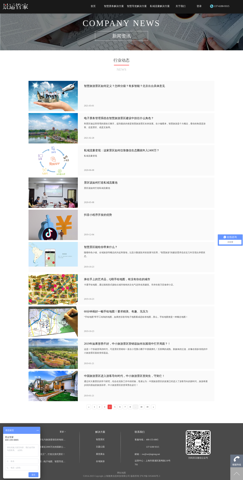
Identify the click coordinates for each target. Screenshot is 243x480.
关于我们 (181, 6)
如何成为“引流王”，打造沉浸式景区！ (47, 454)
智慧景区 (100, 439)
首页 (93, 6)
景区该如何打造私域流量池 (100, 182)
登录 (199, 6)
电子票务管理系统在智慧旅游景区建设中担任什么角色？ (119, 118)
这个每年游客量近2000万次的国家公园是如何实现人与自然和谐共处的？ (47, 447)
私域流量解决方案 (160, 6)
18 (141, 407)
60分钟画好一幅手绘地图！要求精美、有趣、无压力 (116, 311)
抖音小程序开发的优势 (98, 214)
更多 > (63, 432)
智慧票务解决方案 (114, 6)
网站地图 (121, 473)
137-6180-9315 (221, 6)
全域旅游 (100, 461)
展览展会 (100, 454)
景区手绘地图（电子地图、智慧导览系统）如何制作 (47, 461)
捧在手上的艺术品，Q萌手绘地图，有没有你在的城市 (117, 279)
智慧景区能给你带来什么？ (100, 247)
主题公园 (100, 447)
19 (147, 407)
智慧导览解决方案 (137, 6)
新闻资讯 (121, 35)
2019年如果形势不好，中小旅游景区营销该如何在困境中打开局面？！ (127, 343)
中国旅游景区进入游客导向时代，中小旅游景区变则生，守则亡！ (124, 375)
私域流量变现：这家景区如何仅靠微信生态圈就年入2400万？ (121, 150)
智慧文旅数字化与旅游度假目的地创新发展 (47, 439)
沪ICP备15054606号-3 (150, 476)
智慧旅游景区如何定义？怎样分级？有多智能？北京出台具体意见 (124, 86)
